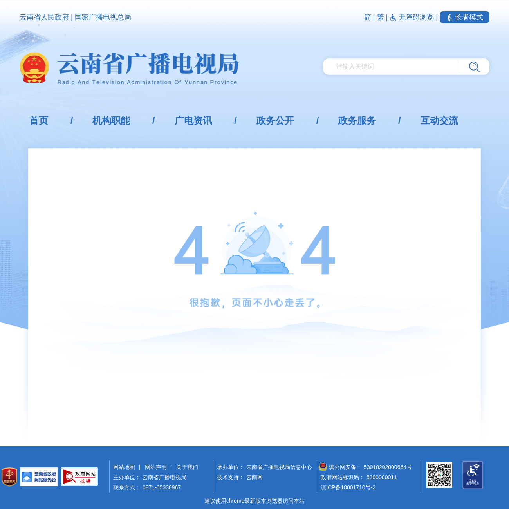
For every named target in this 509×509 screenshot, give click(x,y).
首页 (38, 120)
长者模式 (464, 17)
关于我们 (187, 467)
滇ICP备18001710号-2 (348, 487)
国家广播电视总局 (103, 17)
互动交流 (439, 120)
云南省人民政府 (44, 17)
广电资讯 (193, 120)
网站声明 (156, 467)
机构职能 (111, 120)
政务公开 (275, 120)
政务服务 (357, 120)
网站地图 (124, 467)
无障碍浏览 (413, 17)
